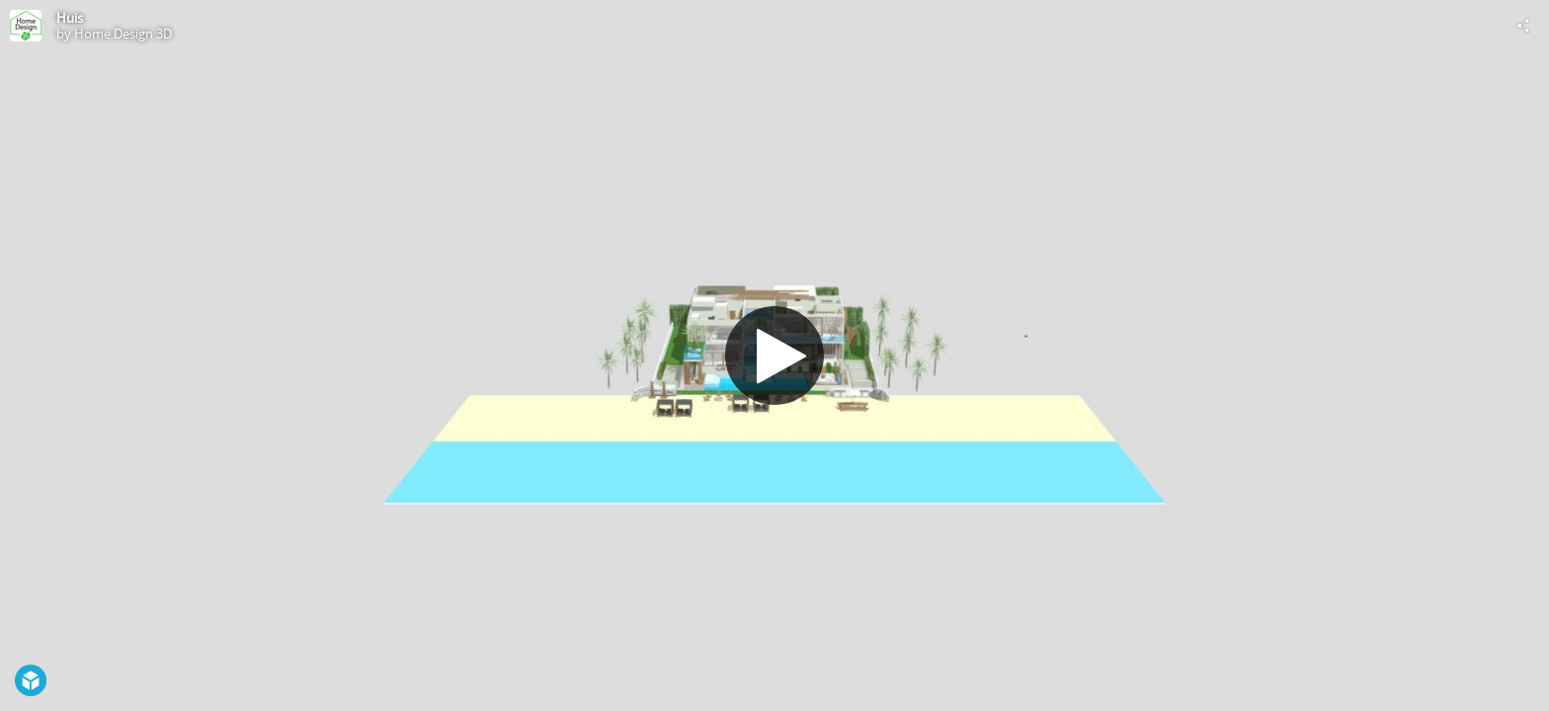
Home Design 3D (123, 33)
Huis (69, 18)
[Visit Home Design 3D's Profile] (25, 25)
